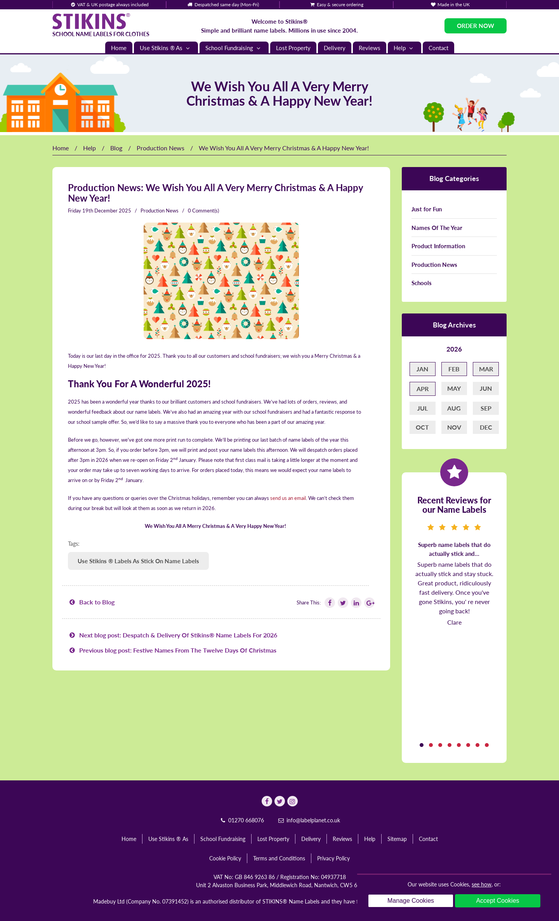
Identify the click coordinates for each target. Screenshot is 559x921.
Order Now (475, 25)
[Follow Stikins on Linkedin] (355, 602)
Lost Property (293, 47)
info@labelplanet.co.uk (308, 820)
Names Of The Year (436, 227)
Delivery (334, 47)
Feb (454, 369)
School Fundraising (234, 48)
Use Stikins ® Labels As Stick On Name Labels (138, 560)
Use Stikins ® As (166, 48)
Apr (423, 388)
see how (481, 884)
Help (404, 48)
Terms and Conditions (279, 858)
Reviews (369, 47)
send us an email (288, 498)
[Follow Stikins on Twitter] (342, 602)
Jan (422, 369)
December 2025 (112, 210)
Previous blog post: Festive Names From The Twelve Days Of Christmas (172, 650)
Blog (116, 147)
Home (119, 47)
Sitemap (397, 839)
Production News (160, 147)
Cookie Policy (225, 858)
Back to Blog (91, 602)
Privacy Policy (333, 858)
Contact (438, 47)
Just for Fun (426, 208)
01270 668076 (241, 820)
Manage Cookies (410, 900)
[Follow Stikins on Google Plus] (369, 602)
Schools (421, 282)
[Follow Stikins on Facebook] (329, 602)
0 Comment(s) (203, 210)
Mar (486, 369)
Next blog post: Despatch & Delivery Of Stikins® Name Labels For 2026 (172, 635)
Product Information (438, 245)
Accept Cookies (497, 900)
